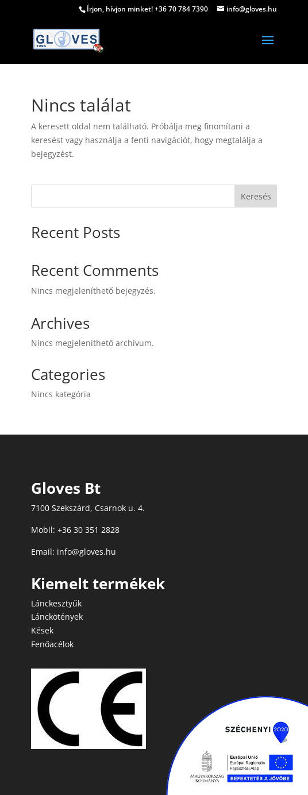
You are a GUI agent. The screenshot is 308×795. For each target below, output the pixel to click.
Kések (42, 630)
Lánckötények (57, 616)
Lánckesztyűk (56, 603)
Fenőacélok (52, 644)
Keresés (256, 196)
